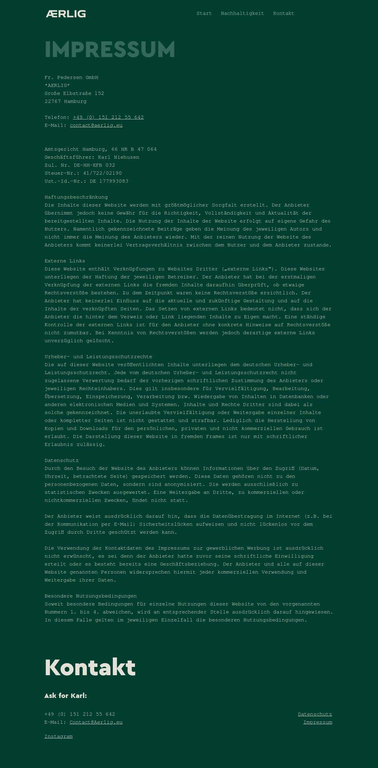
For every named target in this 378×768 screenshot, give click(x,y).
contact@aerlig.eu (96, 126)
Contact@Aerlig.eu (96, 723)
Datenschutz (315, 715)
